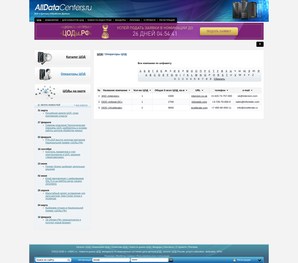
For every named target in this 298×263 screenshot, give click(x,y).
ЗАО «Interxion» (110, 96)
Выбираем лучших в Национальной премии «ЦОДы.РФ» (64, 209)
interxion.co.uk (199, 96)
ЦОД (39, 20)
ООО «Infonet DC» (112, 101)
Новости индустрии (99, 20)
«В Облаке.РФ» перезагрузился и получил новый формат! (63, 221)
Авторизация (85, 260)
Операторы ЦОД (73, 74)
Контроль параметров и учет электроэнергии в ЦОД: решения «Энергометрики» (62, 154)
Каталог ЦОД (76, 57)
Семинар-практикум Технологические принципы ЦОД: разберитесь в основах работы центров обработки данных (66, 128)
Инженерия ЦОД (101, 247)
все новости (81, 105)
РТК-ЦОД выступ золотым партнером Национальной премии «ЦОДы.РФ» (65, 141)
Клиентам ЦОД (119, 247)
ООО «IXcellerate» (111, 107)
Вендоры (120, 20)
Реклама (135, 20)
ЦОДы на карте (74, 91)
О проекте (149, 20)
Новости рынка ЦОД (140, 247)
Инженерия (52, 20)
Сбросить (219, 78)
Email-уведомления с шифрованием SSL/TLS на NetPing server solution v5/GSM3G (64, 181)
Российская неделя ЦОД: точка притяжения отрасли (61, 114)
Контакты (169, 247)
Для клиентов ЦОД (73, 20)
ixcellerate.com (199, 107)
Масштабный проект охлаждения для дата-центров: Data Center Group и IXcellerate (65, 196)
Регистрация (167, 20)
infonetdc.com (199, 101)
